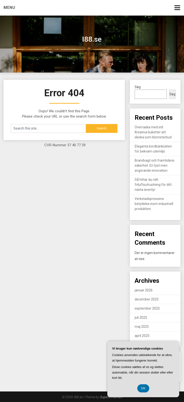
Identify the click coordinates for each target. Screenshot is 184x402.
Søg (138, 87)
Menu (9, 7)
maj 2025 (142, 326)
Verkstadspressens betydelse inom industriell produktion (154, 204)
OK (143, 388)
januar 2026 (144, 290)
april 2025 (142, 336)
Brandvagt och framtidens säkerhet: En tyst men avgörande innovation (154, 165)
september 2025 (147, 308)
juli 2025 (141, 317)
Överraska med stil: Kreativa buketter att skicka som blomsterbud (153, 132)
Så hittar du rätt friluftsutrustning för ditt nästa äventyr (153, 185)
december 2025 (147, 299)
